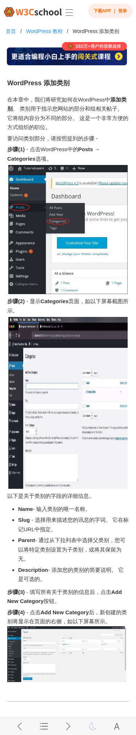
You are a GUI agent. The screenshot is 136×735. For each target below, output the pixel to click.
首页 (11, 31)
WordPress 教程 (44, 31)
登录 (122, 10)
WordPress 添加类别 (96, 31)
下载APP (102, 10)
